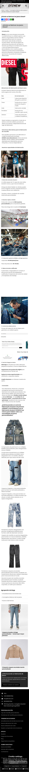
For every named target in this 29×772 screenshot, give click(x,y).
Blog (2, 738)
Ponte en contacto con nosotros (11, 684)
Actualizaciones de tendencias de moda (12, 721)
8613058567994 (8, 701)
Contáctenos (4, 751)
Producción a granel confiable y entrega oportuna (15, 258)
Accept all (24, 766)
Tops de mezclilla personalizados (10, 713)
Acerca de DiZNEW (6, 747)
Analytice (12, 768)
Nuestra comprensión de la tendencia (11, 728)
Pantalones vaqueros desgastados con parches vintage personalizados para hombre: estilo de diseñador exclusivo (12, 531)
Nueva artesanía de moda (8, 725)
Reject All (7, 766)
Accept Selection (15, 766)
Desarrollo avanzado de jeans (9, 180)
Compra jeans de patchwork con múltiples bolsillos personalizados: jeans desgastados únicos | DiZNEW (13, 448)
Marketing (25, 768)
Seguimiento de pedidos (8, 741)
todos (7, 10)
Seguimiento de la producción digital (11, 369)
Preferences (18, 768)
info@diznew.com (8, 698)
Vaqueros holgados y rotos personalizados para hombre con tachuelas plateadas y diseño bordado (13, 490)
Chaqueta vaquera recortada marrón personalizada (13, 668)
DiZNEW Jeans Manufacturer (9, 138)
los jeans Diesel (6, 42)
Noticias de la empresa (7, 749)
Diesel (3, 34)
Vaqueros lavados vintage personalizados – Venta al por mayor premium (13, 634)
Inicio (2, 10)
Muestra (3, 734)
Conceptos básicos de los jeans (18, 10)
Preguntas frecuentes (7, 736)
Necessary (5, 768)
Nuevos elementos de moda (9, 723)
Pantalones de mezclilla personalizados (12, 715)
